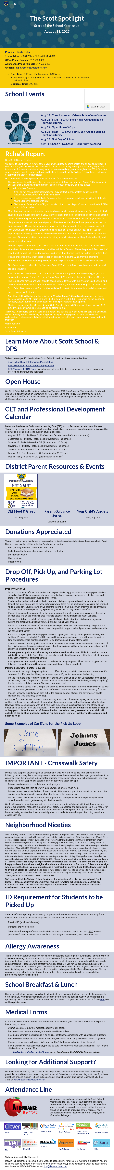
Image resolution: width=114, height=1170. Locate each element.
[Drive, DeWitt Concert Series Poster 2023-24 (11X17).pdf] (57, 491)
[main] (57, 24)
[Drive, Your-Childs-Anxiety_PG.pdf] (93, 491)
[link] (97, 99)
